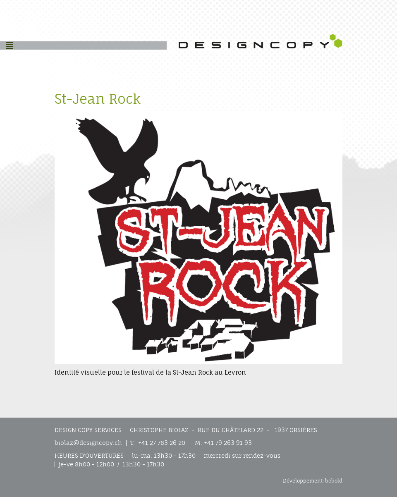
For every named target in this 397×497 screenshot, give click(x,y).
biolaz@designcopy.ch (88, 443)
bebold (333, 481)
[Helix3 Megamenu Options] (9, 45)
